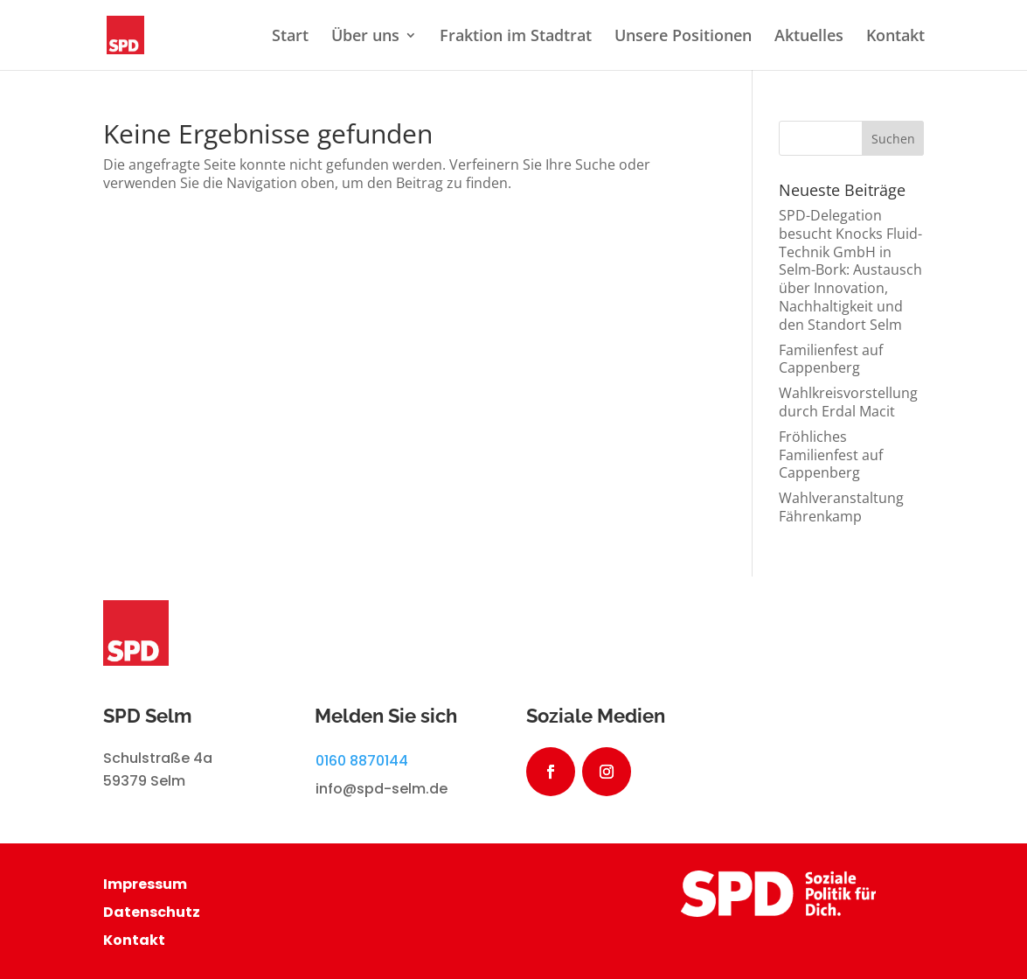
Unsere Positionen (683, 37)
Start (290, 37)
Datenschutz (151, 912)
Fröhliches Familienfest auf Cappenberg (831, 455)
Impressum (145, 884)
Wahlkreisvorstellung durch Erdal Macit (848, 402)
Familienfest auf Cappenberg (831, 359)
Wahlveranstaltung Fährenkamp (841, 507)
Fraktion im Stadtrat (516, 37)
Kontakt (895, 37)
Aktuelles (808, 37)
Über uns (365, 37)
